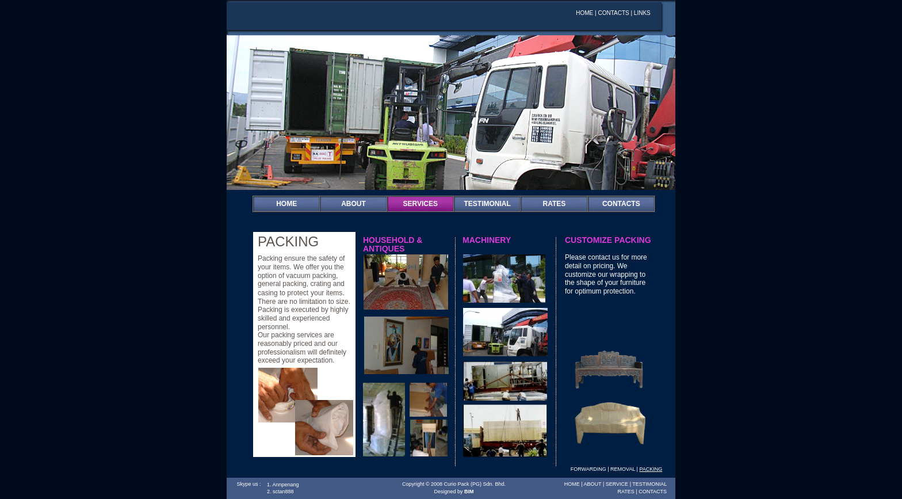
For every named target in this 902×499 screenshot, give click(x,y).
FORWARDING (588, 469)
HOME (286, 204)
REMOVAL (622, 469)
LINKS (642, 13)
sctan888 (283, 491)
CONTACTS (621, 204)
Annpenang (286, 484)
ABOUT (353, 204)
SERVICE (617, 484)
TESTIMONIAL (649, 484)
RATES (554, 204)
